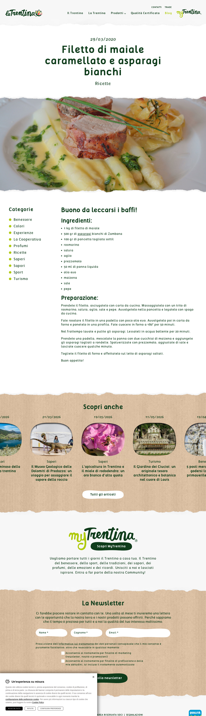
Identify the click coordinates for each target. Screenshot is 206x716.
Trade (168, 7)
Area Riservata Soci (110, 715)
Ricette (103, 83)
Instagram (16, 706)
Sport (18, 272)
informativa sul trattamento (76, 643)
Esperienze (23, 233)
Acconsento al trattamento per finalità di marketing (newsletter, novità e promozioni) (98, 655)
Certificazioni (28, 715)
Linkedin (25, 706)
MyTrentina (189, 13)
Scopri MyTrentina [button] (111, 546)
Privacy (46, 715)
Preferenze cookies (81, 715)
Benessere (23, 220)
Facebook (7, 706)
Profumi (21, 246)
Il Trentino (75, 13)
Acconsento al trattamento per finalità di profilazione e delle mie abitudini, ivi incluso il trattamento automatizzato (104, 663)
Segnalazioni (134, 715)
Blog (168, 13)
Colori (19, 226)
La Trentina (23, 13)
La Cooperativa (27, 239)
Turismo (21, 279)
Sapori (19, 266)
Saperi (19, 259)
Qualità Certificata (145, 13)
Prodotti (117, 13)
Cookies (59, 715)
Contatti (156, 7)
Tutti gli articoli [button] (103, 494)
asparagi (84, 234)
